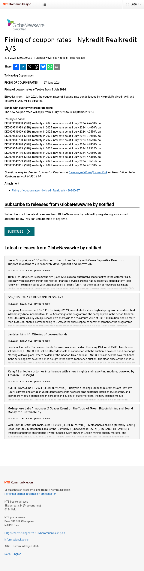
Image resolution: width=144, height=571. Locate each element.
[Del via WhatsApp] (50, 67)
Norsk (7, 553)
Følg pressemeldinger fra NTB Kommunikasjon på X (34, 533)
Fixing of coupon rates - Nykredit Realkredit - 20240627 (46, 190)
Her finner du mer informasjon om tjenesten (30, 493)
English (17, 553)
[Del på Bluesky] (43, 67)
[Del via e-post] (57, 67)
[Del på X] (30, 67)
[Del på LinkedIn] (23, 67)
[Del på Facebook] (16, 67)
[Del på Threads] (36, 67)
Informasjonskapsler (16, 539)
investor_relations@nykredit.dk (88, 172)
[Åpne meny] (45, 4)
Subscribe (20, 231)
